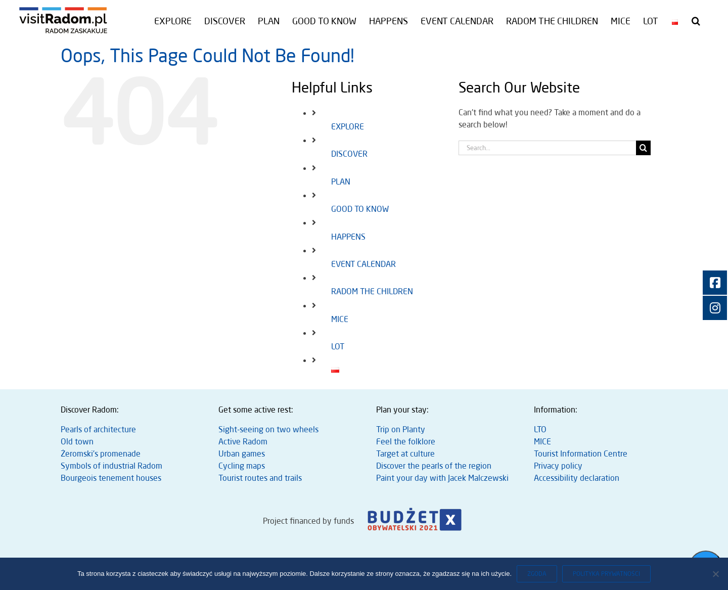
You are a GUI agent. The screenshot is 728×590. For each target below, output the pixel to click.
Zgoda (537, 573)
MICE (339, 319)
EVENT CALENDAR (363, 264)
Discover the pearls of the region (433, 466)
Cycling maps (241, 466)
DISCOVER (349, 154)
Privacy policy (558, 466)
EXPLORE (347, 126)
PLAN (340, 181)
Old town (77, 441)
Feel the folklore (405, 441)
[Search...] (547, 148)
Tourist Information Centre (580, 453)
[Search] (643, 148)
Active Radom (242, 441)
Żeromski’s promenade (101, 453)
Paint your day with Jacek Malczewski (442, 478)
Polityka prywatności (606, 573)
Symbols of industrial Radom (111, 466)
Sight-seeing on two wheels (268, 429)
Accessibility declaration (576, 478)
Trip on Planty (400, 429)
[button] (696, 20)
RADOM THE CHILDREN (372, 291)
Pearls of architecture (98, 429)
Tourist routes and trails (260, 478)
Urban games (241, 453)
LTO (540, 429)
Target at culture (405, 453)
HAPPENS (348, 237)
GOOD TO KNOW (360, 209)
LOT (337, 346)
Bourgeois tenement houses (111, 478)
